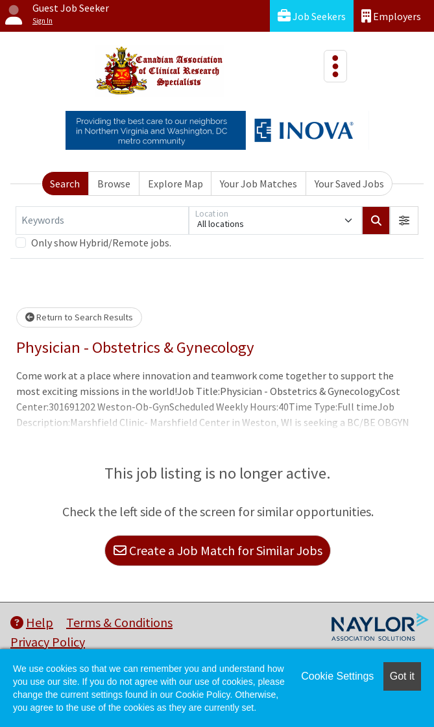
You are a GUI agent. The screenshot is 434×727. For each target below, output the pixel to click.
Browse (113, 183)
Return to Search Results (79, 317)
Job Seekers (312, 16)
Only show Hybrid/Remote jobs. (101, 242)
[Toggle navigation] (335, 66)
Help (31, 622)
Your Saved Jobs (349, 183)
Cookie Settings (337, 676)
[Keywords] (102, 220)
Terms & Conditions (119, 622)
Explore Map (175, 183)
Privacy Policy (47, 642)
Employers (391, 16)
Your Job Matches (258, 183)
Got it (402, 676)
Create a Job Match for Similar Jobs (218, 550)
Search (65, 183)
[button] (404, 220)
